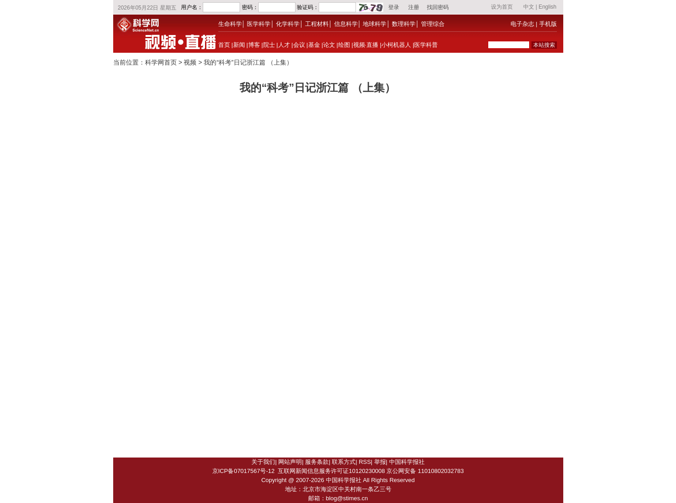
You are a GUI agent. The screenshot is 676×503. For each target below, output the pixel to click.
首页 (224, 44)
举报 (380, 461)
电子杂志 (522, 23)
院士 (269, 44)
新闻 (239, 44)
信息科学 (346, 23)
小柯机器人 (396, 44)
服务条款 (317, 461)
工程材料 (317, 23)
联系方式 (344, 461)
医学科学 (258, 23)
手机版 (548, 23)
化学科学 (288, 23)
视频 (190, 62)
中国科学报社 (407, 461)
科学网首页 (161, 62)
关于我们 (263, 461)
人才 (284, 44)
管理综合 (433, 23)
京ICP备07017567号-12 (243, 471)
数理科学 (404, 23)
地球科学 (374, 23)
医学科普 (426, 44)
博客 (254, 44)
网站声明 (290, 461)
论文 (329, 44)
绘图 (344, 44)
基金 (314, 44)
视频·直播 (366, 44)
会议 (299, 44)
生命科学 (230, 23)
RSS (365, 461)
